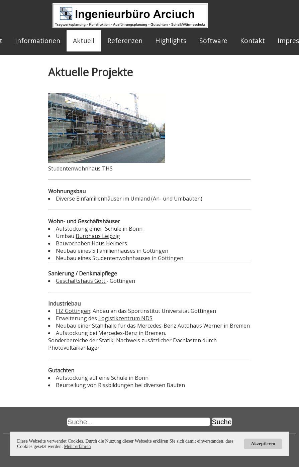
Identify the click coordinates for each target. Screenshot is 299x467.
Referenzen (124, 40)
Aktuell (83, 40)
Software (213, 40)
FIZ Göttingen (73, 311)
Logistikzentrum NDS (125, 318)
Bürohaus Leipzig (98, 236)
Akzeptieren (263, 443)
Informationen (37, 40)
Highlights (170, 40)
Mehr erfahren (77, 446)
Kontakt (252, 40)
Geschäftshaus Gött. (81, 280)
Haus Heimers (109, 243)
